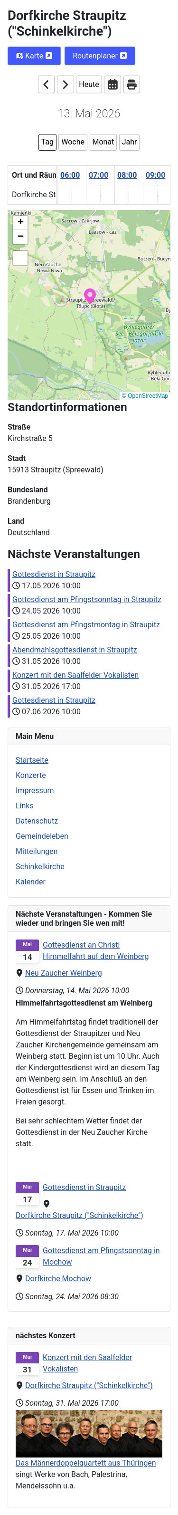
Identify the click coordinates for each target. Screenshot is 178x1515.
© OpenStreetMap (145, 396)
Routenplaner (100, 55)
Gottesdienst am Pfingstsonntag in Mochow (101, 1256)
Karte (34, 55)
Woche (72, 141)
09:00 (155, 175)
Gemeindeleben (42, 836)
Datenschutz (37, 820)
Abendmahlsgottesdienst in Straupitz (74, 649)
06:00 (70, 175)
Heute (89, 84)
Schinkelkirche (40, 866)
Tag (47, 141)
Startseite (32, 760)
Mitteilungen (37, 851)
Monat (103, 141)
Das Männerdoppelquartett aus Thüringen (86, 1462)
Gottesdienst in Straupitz (53, 574)
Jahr (129, 141)
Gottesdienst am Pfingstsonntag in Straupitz (86, 599)
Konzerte (31, 775)
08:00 (127, 175)
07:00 (98, 175)
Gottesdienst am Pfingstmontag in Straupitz (86, 624)
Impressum (35, 790)
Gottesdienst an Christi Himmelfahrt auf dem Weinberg (96, 950)
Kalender (31, 881)
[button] (90, 295)
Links (25, 805)
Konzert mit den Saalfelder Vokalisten (87, 1363)
